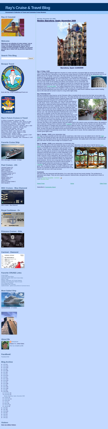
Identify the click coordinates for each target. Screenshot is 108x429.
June (5, 402)
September (7, 398)
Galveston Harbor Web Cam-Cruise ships (12, 277)
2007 (4, 409)
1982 (4, 417)
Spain (47, 179)
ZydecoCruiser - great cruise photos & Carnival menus (15, 285)
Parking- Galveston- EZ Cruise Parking (11, 280)
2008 (4, 408)
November (7, 394)
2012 (4, 386)
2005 (4, 412)
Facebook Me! (5, 357)
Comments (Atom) (50, 187)
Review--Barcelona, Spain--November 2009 (56, 20)
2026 (4, 364)
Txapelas (69, 124)
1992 (4, 414)
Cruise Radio (4, 275)
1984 (4, 416)
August (6, 400)
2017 (4, 378)
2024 (4, 367)
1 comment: (57, 177)
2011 (4, 388)
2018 (4, 377)
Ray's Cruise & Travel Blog (27, 8)
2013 (4, 385)
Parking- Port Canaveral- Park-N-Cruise (11, 281)
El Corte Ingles (51, 86)
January (6, 406)
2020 (4, 374)
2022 (4, 370)
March (6, 403)
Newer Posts (41, 183)
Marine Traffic (4, 279)
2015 (4, 382)
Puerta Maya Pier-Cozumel (8, 284)
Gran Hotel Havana (96, 75)
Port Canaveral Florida (7, 283)
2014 (4, 383)
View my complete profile (16, 346)
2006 (4, 411)
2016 (4, 380)
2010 (4, 390)
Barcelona (43, 179)
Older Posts (103, 183)
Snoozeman (15, 341)
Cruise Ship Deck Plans (7, 276)
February (6, 404)
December (7, 393)
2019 (4, 375)
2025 (4, 366)
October (6, 397)
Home (72, 183)
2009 (4, 391)
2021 (4, 372)
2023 (4, 369)
